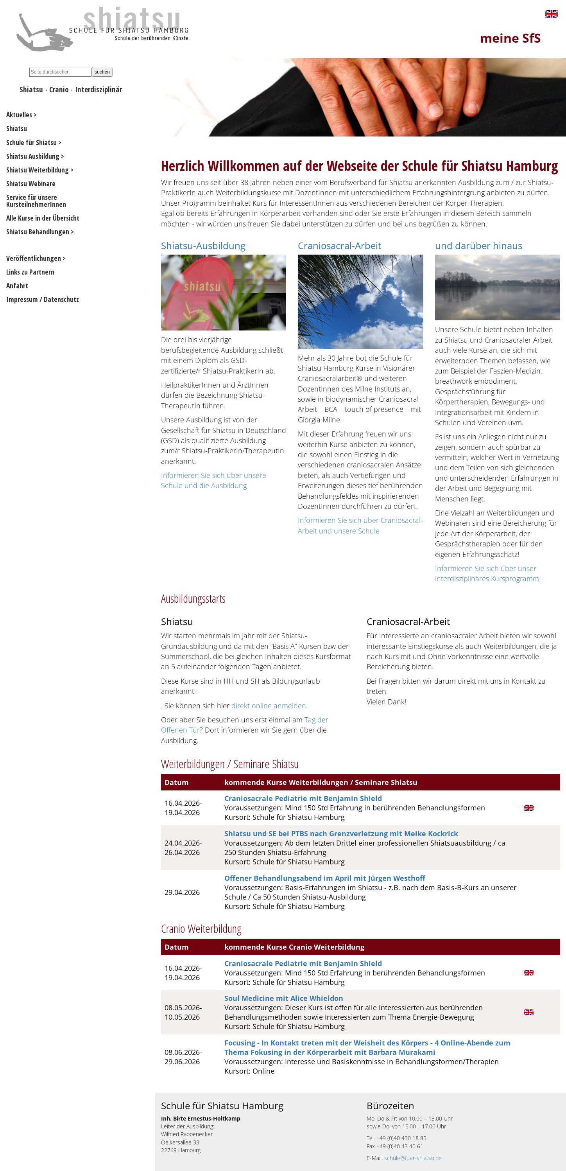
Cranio (59, 89)
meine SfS (510, 37)
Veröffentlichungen (33, 258)
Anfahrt (17, 285)
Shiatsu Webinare (31, 183)
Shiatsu (31, 89)
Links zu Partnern (30, 272)
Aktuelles (19, 114)
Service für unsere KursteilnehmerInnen (36, 200)
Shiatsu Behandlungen (37, 231)
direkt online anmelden (268, 705)
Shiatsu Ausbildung (32, 156)
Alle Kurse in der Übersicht (42, 218)
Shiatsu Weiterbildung (37, 169)
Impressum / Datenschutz (42, 299)
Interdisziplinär (98, 89)
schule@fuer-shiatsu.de (413, 1158)
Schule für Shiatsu (31, 142)
